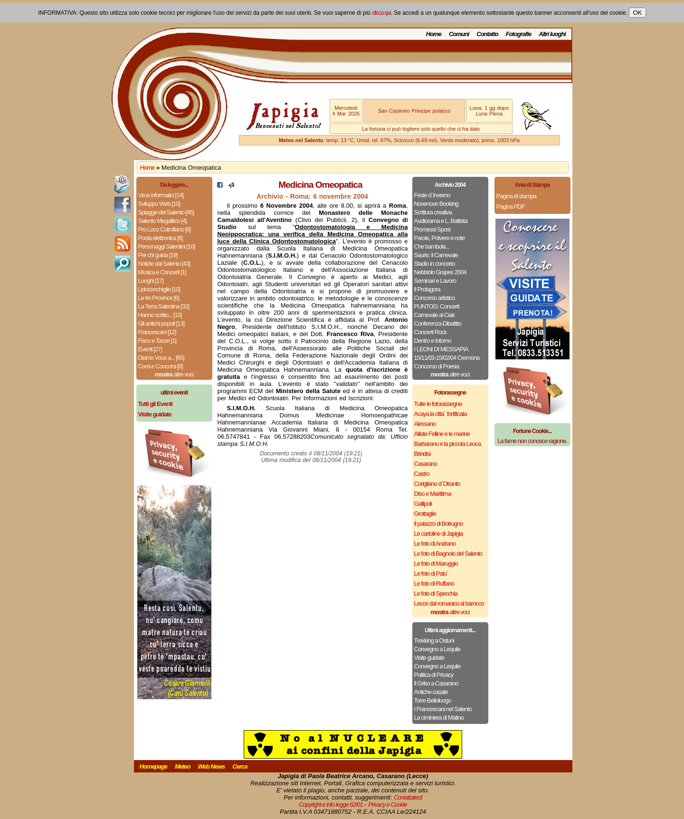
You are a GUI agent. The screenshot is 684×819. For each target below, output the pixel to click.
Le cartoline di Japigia (438, 533)
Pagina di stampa (516, 196)
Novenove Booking (436, 203)
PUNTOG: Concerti (436, 306)
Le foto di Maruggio (436, 563)
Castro (421, 473)
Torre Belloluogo (432, 700)
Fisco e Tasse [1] (157, 340)
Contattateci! (408, 797)
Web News (211, 766)
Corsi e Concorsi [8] (160, 366)
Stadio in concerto (434, 263)
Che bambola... (431, 246)
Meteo (182, 766)
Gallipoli (423, 503)
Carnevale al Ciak (434, 314)
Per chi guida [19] (158, 255)
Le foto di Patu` (431, 573)
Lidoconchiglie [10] (159, 289)
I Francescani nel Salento (443, 709)
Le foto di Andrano (435, 543)
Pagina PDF (510, 206)
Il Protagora (427, 289)
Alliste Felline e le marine (442, 433)
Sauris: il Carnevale (436, 255)
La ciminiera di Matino (439, 717)
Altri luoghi (552, 34)
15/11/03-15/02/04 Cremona (447, 357)
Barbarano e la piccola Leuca (447, 443)
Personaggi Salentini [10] (166, 246)
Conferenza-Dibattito (437, 323)
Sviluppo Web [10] (159, 203)
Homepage (153, 766)
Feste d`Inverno (432, 195)
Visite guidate (429, 657)
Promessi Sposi (432, 229)
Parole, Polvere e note (439, 237)
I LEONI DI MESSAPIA (441, 349)
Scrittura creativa (433, 212)
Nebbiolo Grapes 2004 (440, 272)
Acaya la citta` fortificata (440, 413)
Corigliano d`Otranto (437, 483)
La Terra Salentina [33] (164, 306)
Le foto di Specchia (436, 593)
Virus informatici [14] (161, 195)
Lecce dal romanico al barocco (449, 603)
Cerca (239, 766)
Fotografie (519, 34)
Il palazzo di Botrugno (438, 523)
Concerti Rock (430, 332)
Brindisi (422, 453)
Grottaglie (425, 513)
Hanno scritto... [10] (160, 314)
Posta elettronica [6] (160, 237)
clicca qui (381, 13)
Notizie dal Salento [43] (164, 263)
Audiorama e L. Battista (440, 220)
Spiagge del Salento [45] (166, 212)
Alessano (425, 423)
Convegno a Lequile (437, 649)
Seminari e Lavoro (435, 280)
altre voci (174, 374)
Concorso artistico (434, 297)
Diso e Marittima (432, 493)
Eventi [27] (150, 349)
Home (433, 34)
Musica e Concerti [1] (162, 272)
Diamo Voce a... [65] (161, 357)
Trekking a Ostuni (434, 640)
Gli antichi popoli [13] (161, 323)
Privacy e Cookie (387, 804)
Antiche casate (431, 691)
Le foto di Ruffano (434, 583)
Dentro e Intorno (432, 340)
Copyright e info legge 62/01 (331, 804)
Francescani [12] (157, 332)
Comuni (459, 34)
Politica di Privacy (434, 674)
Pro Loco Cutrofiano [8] (164, 229)
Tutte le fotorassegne (438, 403)
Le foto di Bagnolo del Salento (448, 553)
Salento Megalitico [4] (162, 220)
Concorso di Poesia (436, 366)
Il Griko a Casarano (436, 683)
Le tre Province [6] (159, 297)
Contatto (487, 34)
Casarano (425, 463)
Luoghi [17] (150, 280)
